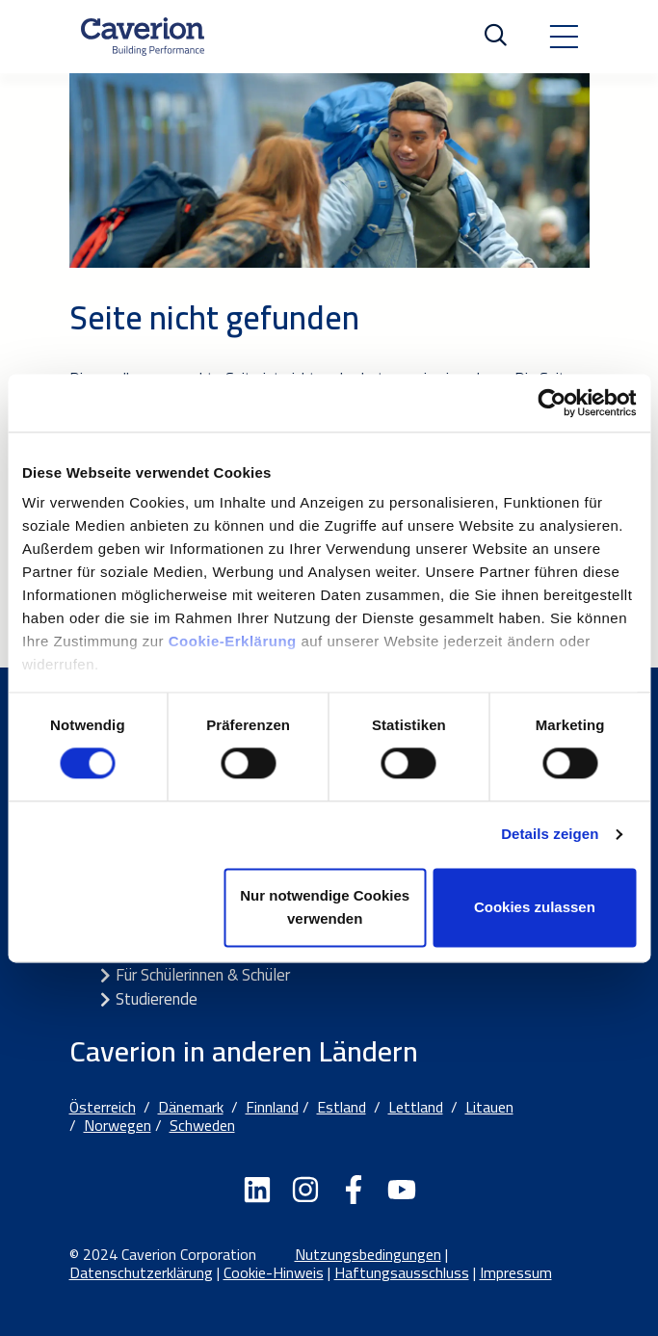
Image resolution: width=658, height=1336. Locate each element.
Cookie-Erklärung (235, 641)
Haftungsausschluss (401, 1272)
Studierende (156, 998)
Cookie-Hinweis (274, 1272)
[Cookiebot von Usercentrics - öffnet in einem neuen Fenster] (551, 402)
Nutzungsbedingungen (368, 1254)
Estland (341, 1106)
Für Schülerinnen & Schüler (203, 974)
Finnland (272, 1106)
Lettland (415, 1106)
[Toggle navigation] (564, 36)
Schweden (202, 1125)
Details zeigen (549, 834)
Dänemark (191, 1106)
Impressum (516, 1272)
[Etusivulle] (142, 36)
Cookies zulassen (534, 907)
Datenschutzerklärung (141, 1272)
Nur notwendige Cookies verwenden (324, 907)
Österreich (102, 1106)
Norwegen (117, 1125)
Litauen (489, 1106)
